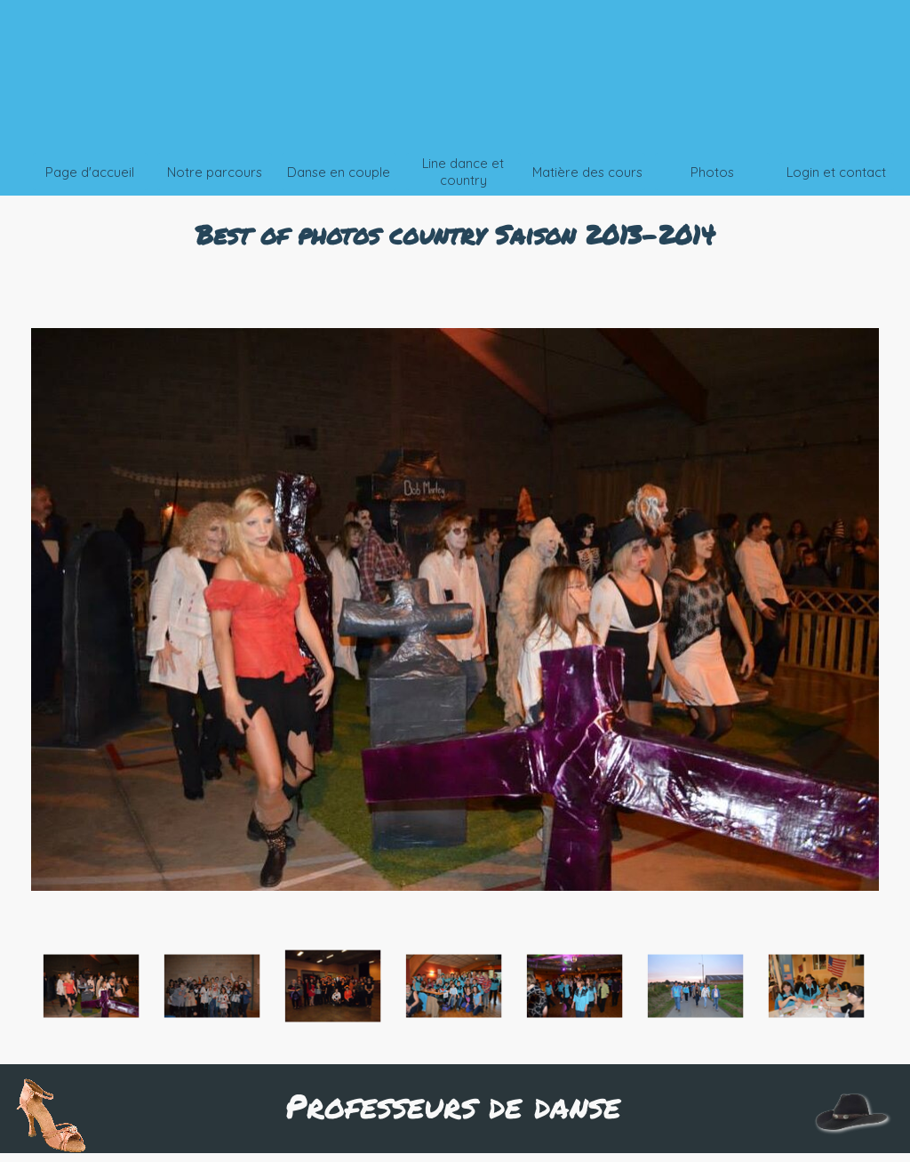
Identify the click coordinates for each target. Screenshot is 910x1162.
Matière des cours (587, 172)
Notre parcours (214, 172)
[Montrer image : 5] (575, 986)
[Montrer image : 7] (816, 986)
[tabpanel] (455, 233)
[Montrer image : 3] (333, 986)
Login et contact (836, 172)
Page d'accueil (89, 172)
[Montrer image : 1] (91, 986)
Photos (712, 172)
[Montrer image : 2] (212, 986)
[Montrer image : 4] (454, 986)
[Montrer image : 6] (695, 986)
